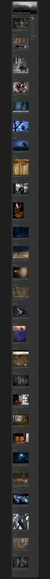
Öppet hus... (15, 393)
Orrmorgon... (15, 36)
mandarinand (16, 321)
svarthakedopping (16, 97)
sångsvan (20, 489)
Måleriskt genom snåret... (17, 374)
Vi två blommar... (16, 201)
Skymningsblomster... (16, 324)
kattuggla (15, 135)
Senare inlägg (14, 574)
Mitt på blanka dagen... (17, 56)
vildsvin (17, 77)
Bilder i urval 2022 (33, 26)
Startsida (21, 574)
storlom (17, 241)
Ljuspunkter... (15, 349)
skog (20, 552)
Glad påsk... (15, 432)
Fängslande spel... (16, 182)
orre (17, 53)
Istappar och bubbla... (16, 492)
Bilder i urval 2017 (33, 30)
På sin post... (15, 512)
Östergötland (19, 97)
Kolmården (17, 33)
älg (17, 154)
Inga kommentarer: (24, 52)
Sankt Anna (16, 77)
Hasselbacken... (15, 536)
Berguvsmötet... (15, 16)
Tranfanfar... (15, 100)
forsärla (15, 282)
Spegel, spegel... (16, 304)
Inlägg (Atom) (17, 575)
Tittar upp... (15, 451)
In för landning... (16, 244)
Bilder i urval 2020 (33, 28)
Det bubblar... (15, 285)
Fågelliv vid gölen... (16, 471)
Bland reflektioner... (16, 157)
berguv (15, 33)
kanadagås (16, 489)
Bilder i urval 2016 (33, 31)
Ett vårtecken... (15, 413)
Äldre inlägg (27, 574)
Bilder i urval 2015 (33, 32)
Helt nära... (15, 80)
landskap (17, 552)
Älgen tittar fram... (16, 555)
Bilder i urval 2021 (33, 27)
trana (17, 116)
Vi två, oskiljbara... (16, 119)
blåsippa (15, 222)
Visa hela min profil (33, 21)
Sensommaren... (15, 138)
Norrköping (18, 135)
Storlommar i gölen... (16, 225)
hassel (15, 552)
